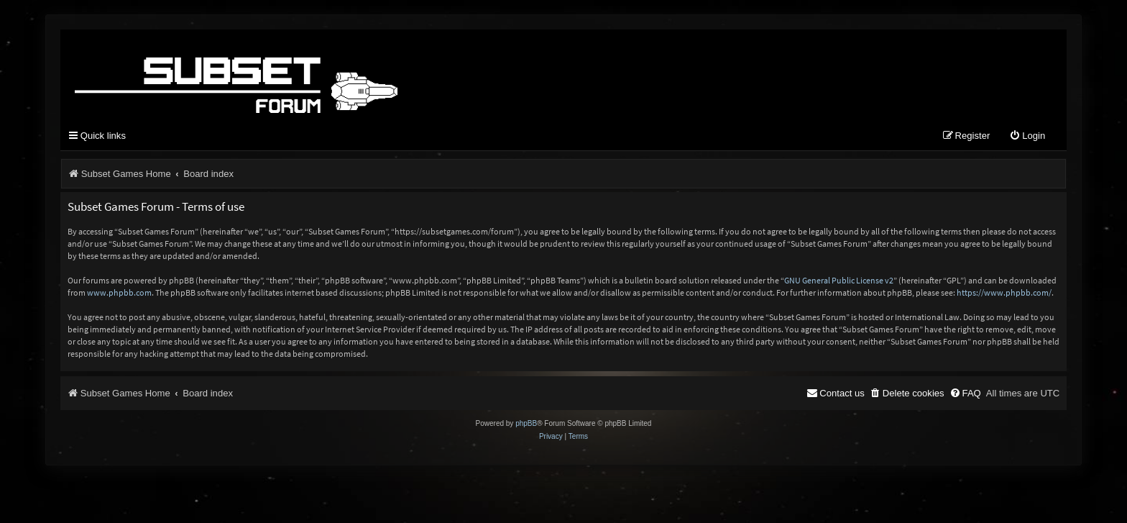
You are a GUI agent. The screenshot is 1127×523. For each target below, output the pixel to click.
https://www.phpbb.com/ (1004, 292)
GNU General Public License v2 (838, 280)
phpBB (526, 423)
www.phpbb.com (119, 292)
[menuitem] (1027, 136)
